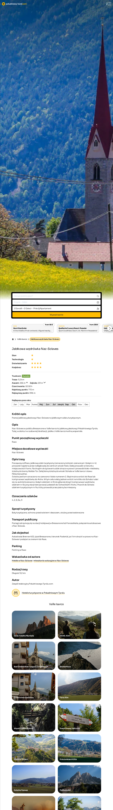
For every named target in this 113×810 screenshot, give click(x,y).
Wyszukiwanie (56, 315)
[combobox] (56, 295)
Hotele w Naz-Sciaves (22, 560)
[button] (109, 328)
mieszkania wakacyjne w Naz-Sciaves (51, 560)
